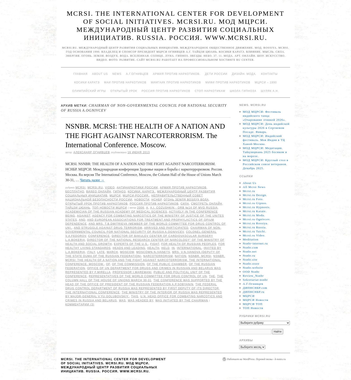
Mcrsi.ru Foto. (253, 199)
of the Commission (128, 264)
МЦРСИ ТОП (253, 304)
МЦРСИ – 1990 (266, 82)
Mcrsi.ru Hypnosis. (256, 207)
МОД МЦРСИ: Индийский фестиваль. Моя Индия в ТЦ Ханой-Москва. (264, 140)
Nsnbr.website (253, 267)
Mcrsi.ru (95, 187)
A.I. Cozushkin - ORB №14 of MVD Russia (184, 207)
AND (82, 219)
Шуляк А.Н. (270, 91)
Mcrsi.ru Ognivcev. (257, 219)
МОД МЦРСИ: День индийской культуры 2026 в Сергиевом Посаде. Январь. (266, 128)
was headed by (140, 300)
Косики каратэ (87, 82)
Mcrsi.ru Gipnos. (255, 203)
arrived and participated (166, 227)
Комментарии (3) (79, 304)
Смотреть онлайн (206, 203)
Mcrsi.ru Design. (255, 195)
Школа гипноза (243, 91)
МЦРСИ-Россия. (136, 195)
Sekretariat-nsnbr (255, 279)
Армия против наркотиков (183, 187)
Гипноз (119, 191)
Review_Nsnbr (253, 275)
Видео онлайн (98, 191)
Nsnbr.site (250, 259)
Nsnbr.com (250, 247)
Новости (142, 199)
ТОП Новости (253, 308)
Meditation (251, 239)
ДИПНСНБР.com (255, 287)
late (101, 252)
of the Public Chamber (167, 264)
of (108, 264)
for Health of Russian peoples (188, 244)
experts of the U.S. (131, 244)
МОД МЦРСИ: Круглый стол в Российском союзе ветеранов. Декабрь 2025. (265, 164)
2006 (140, 207)
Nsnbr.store (251, 263)
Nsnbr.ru (249, 255)
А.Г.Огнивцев (137, 74)
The (212, 276)
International (189, 248)
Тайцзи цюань (77, 207)
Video (110, 187)
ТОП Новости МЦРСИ (109, 207)
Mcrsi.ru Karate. (255, 211)
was (122, 300)
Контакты (269, 74)
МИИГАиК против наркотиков (176, 82)
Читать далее (92, 180)
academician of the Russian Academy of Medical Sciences (116, 211)
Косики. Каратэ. (141, 191)
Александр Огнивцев (91, 152)
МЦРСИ (115, 195)
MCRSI (80, 187)
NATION (180, 256)
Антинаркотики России (137, 187)
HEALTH (153, 248)
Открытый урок (123, 91)
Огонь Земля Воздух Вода (186, 199)
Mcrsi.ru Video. (254, 235)
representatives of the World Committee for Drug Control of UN (148, 276)
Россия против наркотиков (165, 91)
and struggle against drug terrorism (108, 227)
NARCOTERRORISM (158, 256)
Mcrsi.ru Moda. (254, 215)
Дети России (216, 74)
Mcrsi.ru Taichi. (254, 231)
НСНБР (157, 199)
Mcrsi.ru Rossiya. (255, 223)
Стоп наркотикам (210, 91)
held (165, 248)
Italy (91, 252)
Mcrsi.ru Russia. (255, 227)
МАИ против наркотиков (125, 82)
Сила (184, 203)
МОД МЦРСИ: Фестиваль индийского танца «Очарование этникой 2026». (264, 115)
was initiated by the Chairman (181, 300)
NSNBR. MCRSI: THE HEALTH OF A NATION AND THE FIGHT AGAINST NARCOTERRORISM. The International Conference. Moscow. (145, 135)
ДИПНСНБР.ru (254, 292)
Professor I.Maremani (132, 272)
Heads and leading (129, 248)
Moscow (127, 252)
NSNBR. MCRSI (199, 256)
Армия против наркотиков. (177, 74)
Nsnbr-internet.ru (255, 243)
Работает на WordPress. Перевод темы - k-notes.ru (256, 359)
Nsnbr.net (250, 251)
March (112, 252)
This (134, 296)
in (173, 248)
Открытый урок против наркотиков (96, 203)
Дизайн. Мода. (244, 74)
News (117, 74)
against (83, 215)
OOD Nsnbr (251, 271)
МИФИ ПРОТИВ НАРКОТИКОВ (227, 82)
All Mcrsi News (254, 187)
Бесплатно (74, 191)
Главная (80, 74)
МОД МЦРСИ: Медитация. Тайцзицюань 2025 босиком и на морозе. (265, 152)
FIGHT (154, 244)
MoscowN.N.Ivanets (153, 252)
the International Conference (92, 292)
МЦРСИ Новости (255, 300)
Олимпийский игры (89, 91)
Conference (99, 236)
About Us (100, 74)
